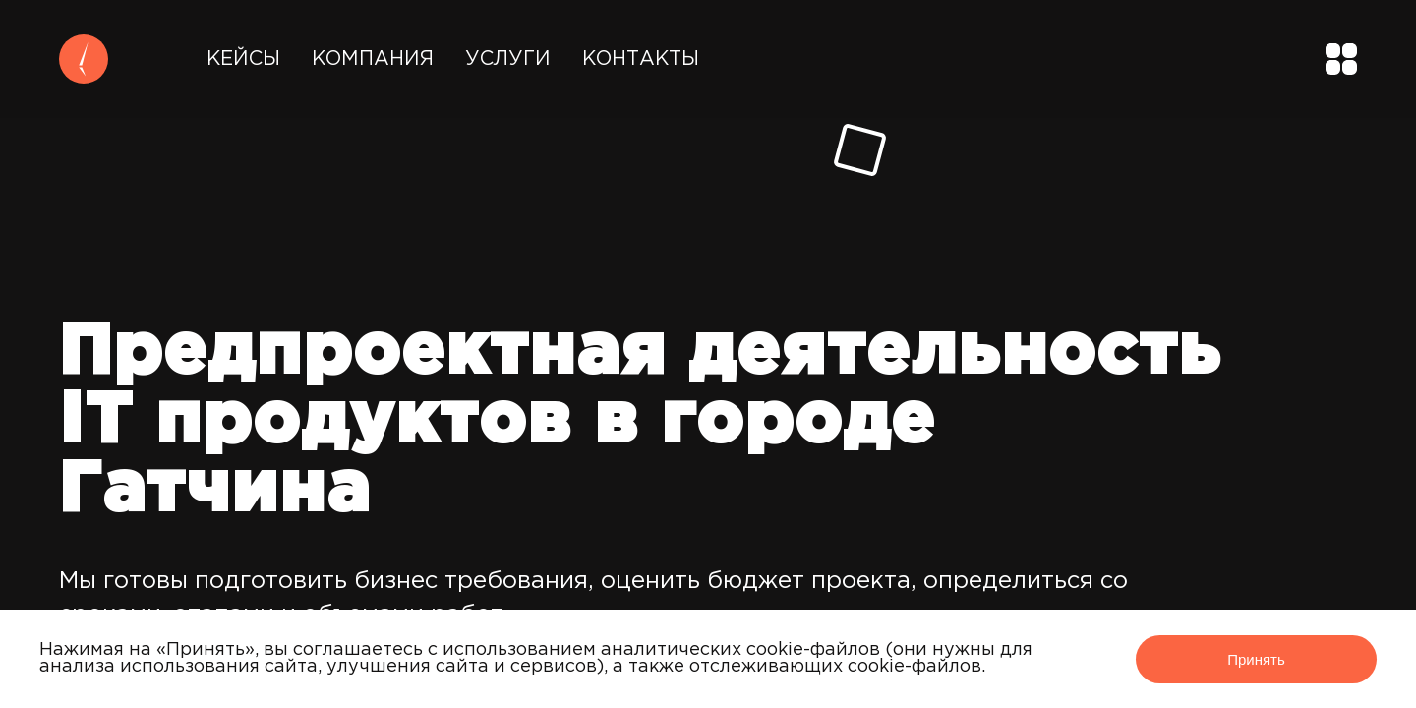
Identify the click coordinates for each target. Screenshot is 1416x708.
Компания (373, 59)
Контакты (640, 59)
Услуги (508, 59)
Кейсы (243, 59)
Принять (1256, 659)
